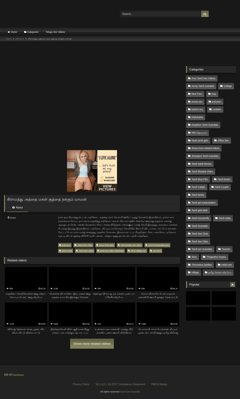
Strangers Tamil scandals (205, 148)
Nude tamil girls (200, 134)
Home (14, 32)
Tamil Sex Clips (83, 245)
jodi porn (20, 38)
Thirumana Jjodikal (202, 247)
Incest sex (197, 99)
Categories (33, 32)
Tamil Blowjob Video (202, 162)
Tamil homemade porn (157, 245)
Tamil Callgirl (198, 176)
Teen (194, 240)
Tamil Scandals (200, 212)
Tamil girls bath (200, 197)
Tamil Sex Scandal (130, 391)
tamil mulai (65, 250)
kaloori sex (197, 106)
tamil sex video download (110, 250)
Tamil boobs (223, 169)
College (227, 85)
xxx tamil (155, 250)
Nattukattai (197, 113)
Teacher (225, 233)
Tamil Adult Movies (201, 155)
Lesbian (216, 106)
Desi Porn (197, 92)
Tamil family (198, 183)
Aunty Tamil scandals (203, 85)
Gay (213, 92)
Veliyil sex (226, 247)
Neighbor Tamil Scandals (205, 120)
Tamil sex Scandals (202, 233)
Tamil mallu (224, 205)
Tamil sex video (84, 250)
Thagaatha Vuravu (216, 240)
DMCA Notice (159, 384)
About (17, 207)
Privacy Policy (81, 384)
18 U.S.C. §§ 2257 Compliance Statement (120, 384)
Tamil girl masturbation (204, 190)
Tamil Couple (221, 176)
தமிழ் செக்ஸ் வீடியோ (219, 254)
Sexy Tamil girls (105, 245)
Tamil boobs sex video (130, 245)
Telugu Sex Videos (55, 32)
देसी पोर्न (8, 375)
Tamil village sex (137, 250)
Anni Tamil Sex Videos (203, 78)
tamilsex (18, 375)
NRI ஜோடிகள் (199, 127)
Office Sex (222, 134)
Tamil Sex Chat (200, 219)
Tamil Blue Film (200, 169)
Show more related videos (92, 343)
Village (195, 254)
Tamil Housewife (200, 205)
